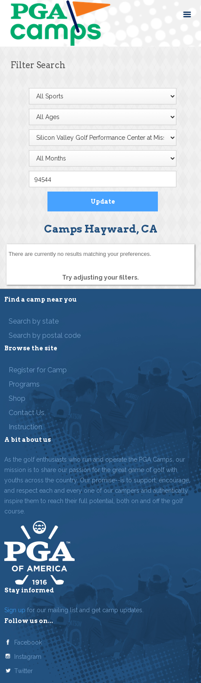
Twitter (23, 670)
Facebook (28, 642)
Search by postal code (45, 335)
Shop (17, 398)
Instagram (27, 656)
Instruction (25, 427)
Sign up (14, 610)
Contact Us (26, 413)
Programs (24, 384)
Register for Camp (38, 370)
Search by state (34, 321)
